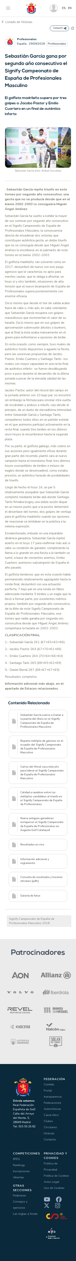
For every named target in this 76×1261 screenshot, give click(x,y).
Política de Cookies (56, 1176)
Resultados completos (21, 677)
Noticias (49, 1133)
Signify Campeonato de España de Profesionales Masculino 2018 (31, 921)
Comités (49, 1084)
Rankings (19, 1165)
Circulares (50, 1127)
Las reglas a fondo (25, 1214)
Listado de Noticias (17, 22)
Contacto (50, 1139)
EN (70, 8)
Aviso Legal (51, 1182)
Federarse (19, 1195)
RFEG (16, 1159)
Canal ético (51, 1115)
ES (64, 8)
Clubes (48, 1121)
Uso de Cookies (54, 1188)
